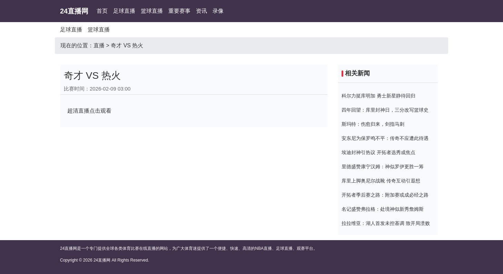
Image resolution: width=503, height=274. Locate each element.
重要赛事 (179, 11)
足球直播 (124, 11)
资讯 (201, 11)
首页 (102, 11)
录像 (218, 11)
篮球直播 (152, 11)
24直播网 (74, 11)
